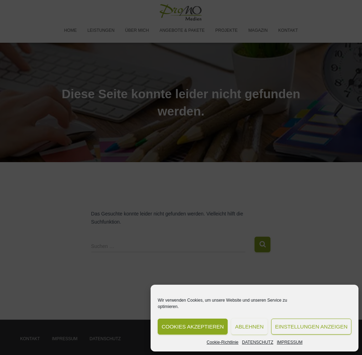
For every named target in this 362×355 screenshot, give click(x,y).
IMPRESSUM (290, 342)
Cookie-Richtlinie (223, 342)
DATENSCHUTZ (257, 342)
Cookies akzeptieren (193, 327)
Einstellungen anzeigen (311, 327)
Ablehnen (249, 327)
